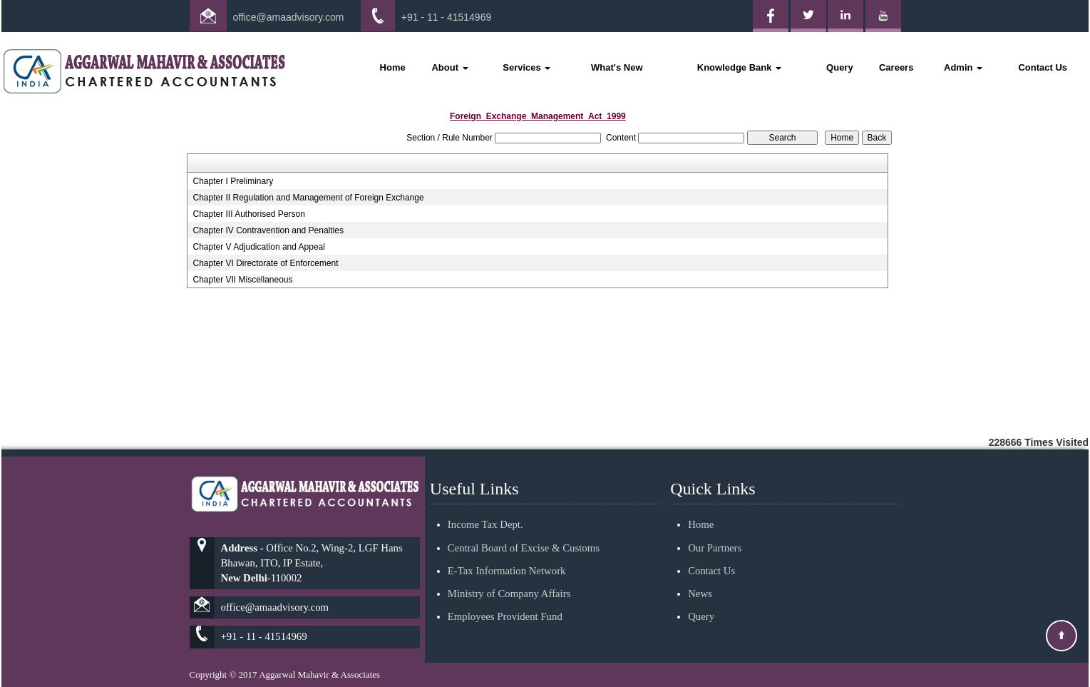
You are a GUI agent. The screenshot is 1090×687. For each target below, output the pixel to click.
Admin (963, 67)
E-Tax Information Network (507, 553)
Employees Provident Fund (505, 600)
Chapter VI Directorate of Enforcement (265, 263)
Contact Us (1042, 67)
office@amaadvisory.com (288, 17)
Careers (896, 67)
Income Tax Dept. (485, 508)
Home (393, 67)
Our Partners (714, 530)
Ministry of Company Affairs (509, 576)
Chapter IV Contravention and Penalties (267, 230)
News (700, 576)
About (449, 67)
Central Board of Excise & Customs (524, 530)
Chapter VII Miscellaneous (242, 280)
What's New (616, 67)
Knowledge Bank (739, 67)
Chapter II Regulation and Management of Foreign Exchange (307, 198)
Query (839, 67)
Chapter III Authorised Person (248, 214)
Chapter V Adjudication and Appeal (258, 247)
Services (526, 67)
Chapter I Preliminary (232, 181)
